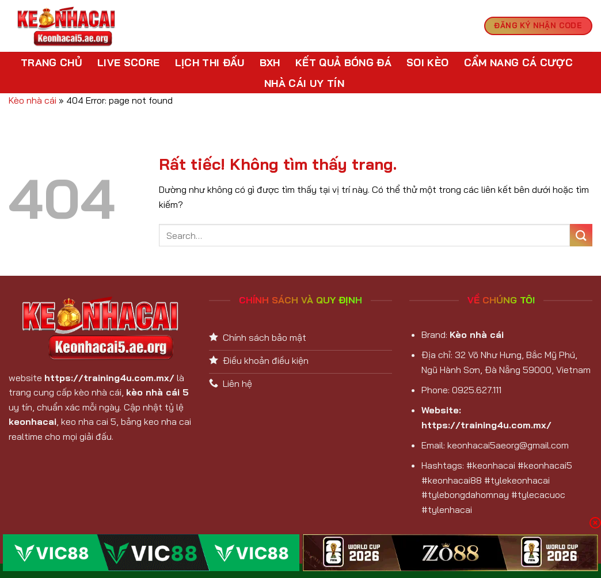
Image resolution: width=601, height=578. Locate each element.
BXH (270, 62)
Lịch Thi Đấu (210, 62)
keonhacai (32, 421)
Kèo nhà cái (32, 100)
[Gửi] (581, 235)
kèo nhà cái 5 (157, 392)
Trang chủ (51, 62)
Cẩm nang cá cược (518, 62)
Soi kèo (427, 62)
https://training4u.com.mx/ (109, 377)
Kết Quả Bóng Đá (343, 62)
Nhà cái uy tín (304, 83)
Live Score (128, 62)
